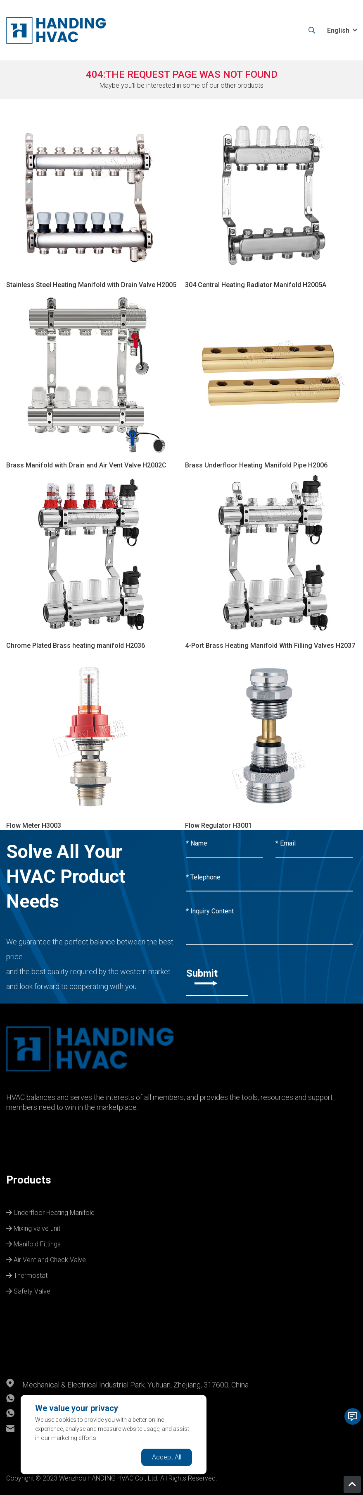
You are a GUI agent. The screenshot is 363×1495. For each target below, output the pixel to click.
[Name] (224, 844)
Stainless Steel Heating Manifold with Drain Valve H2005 (91, 285)
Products (28, 1180)
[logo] (56, 30)
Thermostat (26, 1274)
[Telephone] (269, 877)
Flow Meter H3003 (33, 825)
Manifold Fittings (33, 1243)
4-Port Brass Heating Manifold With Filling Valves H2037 (270, 645)
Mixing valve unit (33, 1227)
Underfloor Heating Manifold (50, 1212)
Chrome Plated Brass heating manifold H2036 (75, 645)
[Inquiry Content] (269, 921)
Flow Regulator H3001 (218, 825)
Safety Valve (28, 1290)
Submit (202, 977)
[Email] (314, 844)
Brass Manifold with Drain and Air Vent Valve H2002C (86, 465)
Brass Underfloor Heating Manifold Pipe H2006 (256, 465)
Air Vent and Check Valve (46, 1259)
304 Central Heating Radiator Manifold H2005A (255, 285)
